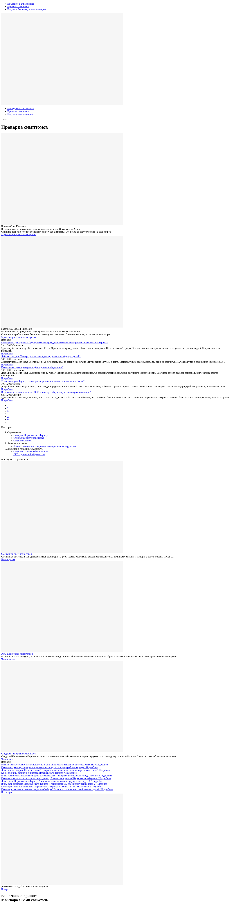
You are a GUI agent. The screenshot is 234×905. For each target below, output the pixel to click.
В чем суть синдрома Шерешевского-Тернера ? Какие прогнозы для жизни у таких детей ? (48, 784)
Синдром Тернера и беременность (31, 451)
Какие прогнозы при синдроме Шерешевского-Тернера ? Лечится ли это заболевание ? (46, 786)
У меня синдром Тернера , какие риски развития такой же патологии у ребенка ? (43, 381)
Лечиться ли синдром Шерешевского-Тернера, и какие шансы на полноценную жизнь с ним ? (49, 770)
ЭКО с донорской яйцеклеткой (29, 454)
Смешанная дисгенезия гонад (28, 438)
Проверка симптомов (18, 6)
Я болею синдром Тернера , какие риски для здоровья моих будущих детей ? (41, 356)
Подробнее (7, 353)
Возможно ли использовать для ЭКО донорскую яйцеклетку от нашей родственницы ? (46, 392)
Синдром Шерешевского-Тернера (30, 435)
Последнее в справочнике (20, 3)
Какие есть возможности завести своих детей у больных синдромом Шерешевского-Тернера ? (50, 778)
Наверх (5, 889)
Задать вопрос (8, 234)
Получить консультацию (20, 114)
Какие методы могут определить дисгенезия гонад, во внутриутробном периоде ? (43, 767)
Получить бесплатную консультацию (26, 9)
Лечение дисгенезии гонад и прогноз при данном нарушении (45, 446)
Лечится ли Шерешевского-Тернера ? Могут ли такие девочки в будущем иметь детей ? (46, 781)
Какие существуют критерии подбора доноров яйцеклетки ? (32, 367)
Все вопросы (7, 792)
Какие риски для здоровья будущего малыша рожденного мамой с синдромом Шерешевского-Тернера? (54, 342)
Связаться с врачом (26, 234)
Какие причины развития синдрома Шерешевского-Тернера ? (33, 773)
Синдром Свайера (22, 440)
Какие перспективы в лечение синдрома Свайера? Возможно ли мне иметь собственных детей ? (51, 789)
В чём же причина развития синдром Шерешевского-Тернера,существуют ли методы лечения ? (50, 775)
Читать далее (8, 559)
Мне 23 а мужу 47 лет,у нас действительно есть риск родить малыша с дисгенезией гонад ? (48, 764)
